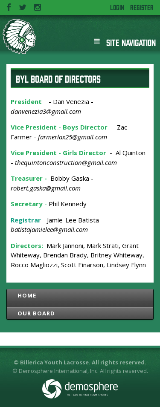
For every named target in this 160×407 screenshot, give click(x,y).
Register (142, 7)
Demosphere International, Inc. (59, 371)
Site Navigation (125, 41)
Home (26, 295)
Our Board (36, 313)
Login (117, 7)
